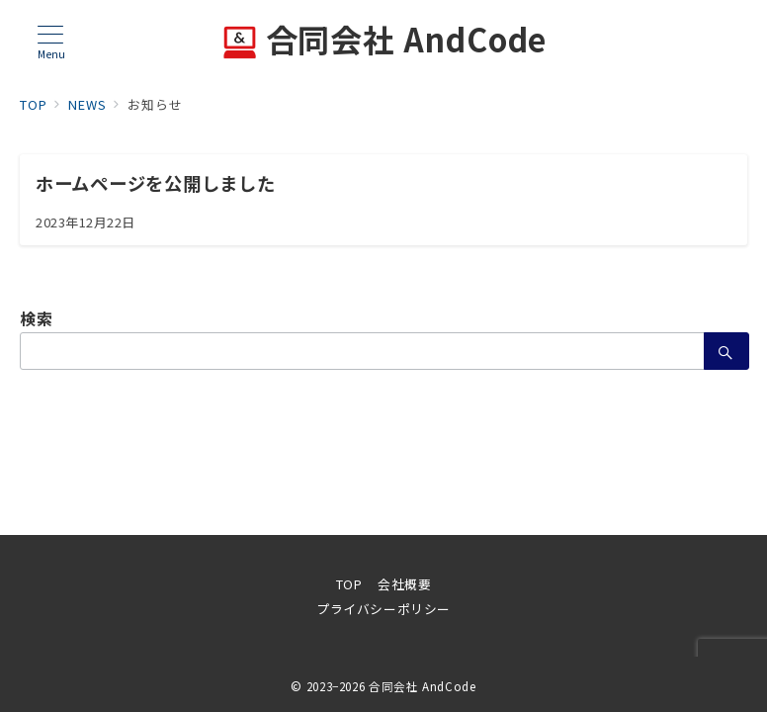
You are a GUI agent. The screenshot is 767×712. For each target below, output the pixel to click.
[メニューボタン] (51, 43)
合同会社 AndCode (384, 42)
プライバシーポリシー (383, 608)
